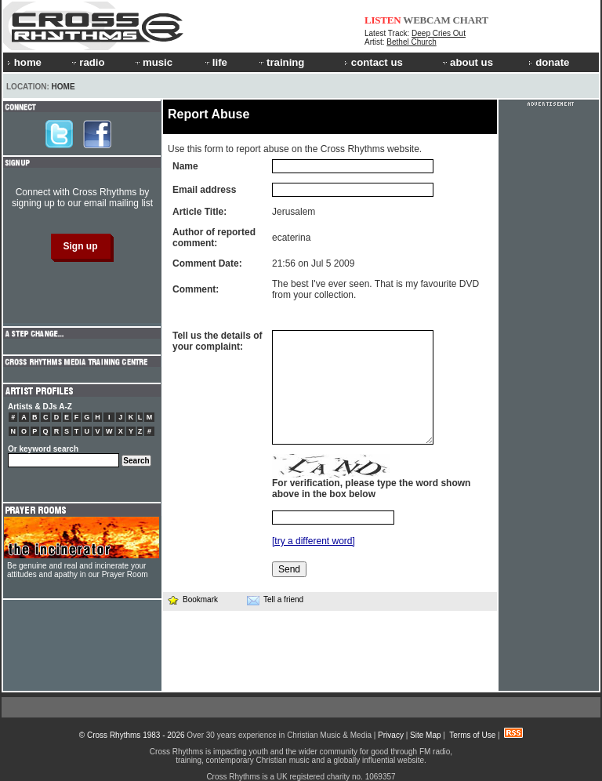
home (24, 62)
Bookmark (192, 599)
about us (467, 62)
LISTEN (382, 20)
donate (548, 62)
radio (87, 62)
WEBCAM (426, 20)
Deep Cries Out (439, 33)
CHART (471, 20)
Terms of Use (472, 735)
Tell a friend (275, 599)
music (152, 62)
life (215, 62)
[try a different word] (313, 541)
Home (63, 86)
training (280, 62)
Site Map (425, 735)
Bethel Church (411, 42)
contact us (373, 62)
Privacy (391, 735)
